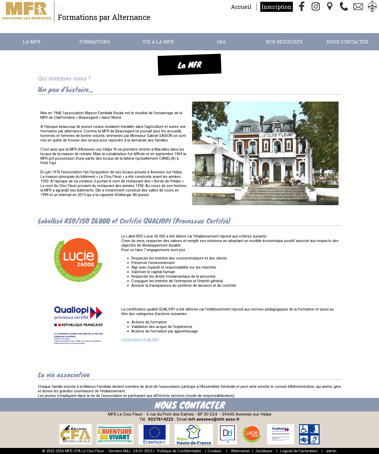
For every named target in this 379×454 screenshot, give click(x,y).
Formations (94, 42)
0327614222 (160, 419)
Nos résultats (284, 42)
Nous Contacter (347, 42)
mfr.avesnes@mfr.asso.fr (214, 419)
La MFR (31, 42)
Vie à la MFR (158, 42)
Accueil (241, 6)
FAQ (221, 42)
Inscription (277, 6)
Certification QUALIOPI (140, 339)
